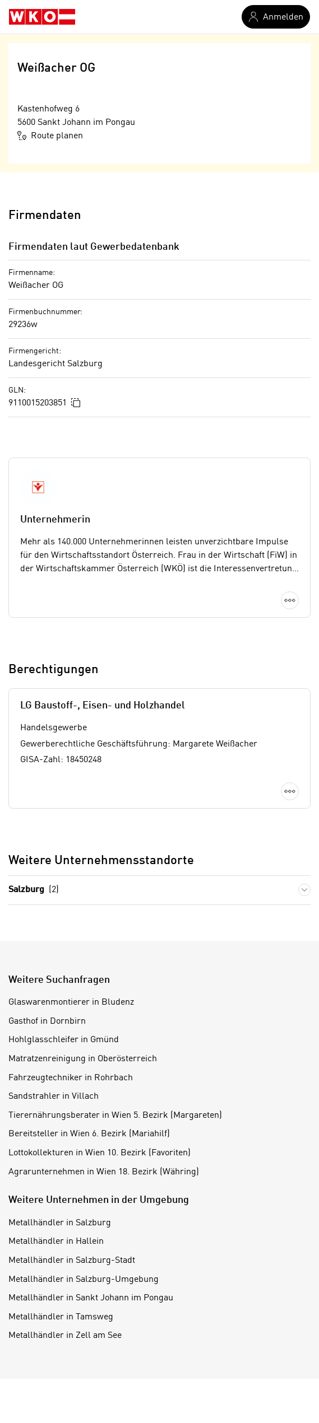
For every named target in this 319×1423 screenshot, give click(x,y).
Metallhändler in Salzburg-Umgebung (83, 1279)
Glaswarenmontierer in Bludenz (71, 1002)
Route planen (50, 135)
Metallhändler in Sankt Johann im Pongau (90, 1298)
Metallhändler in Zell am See (65, 1335)
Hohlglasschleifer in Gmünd (63, 1039)
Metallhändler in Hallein (56, 1241)
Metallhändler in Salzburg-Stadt (71, 1260)
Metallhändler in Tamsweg (60, 1317)
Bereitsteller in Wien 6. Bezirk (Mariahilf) (89, 1134)
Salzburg (33, 890)
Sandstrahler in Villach (53, 1096)
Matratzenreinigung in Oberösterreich (82, 1059)
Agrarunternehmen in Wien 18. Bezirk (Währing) (103, 1172)
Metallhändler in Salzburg (59, 1223)
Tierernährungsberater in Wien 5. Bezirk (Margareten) (115, 1115)
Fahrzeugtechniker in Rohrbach (70, 1078)
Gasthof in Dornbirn (47, 1021)
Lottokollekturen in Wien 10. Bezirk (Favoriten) (99, 1153)
